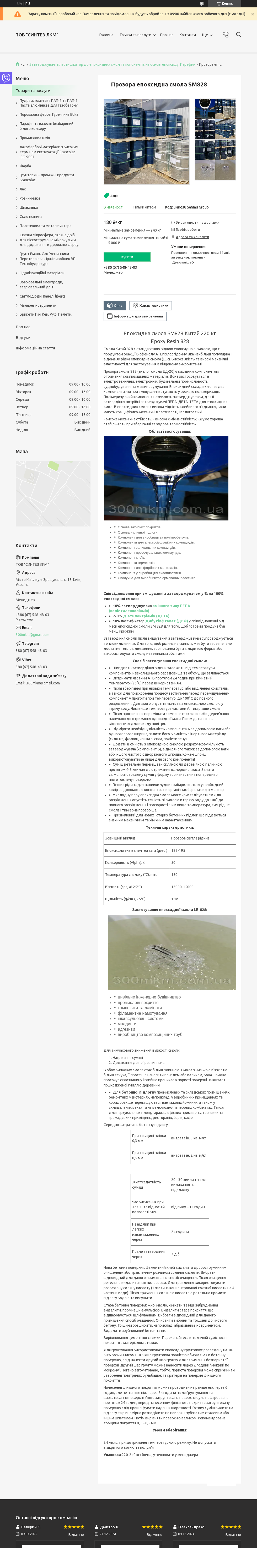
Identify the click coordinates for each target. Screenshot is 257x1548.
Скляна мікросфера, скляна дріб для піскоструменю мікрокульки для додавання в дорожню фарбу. (49, 240)
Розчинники (30, 198)
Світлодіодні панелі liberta (43, 296)
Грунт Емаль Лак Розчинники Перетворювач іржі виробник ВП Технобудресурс (48, 259)
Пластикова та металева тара (45, 226)
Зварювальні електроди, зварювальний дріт (41, 284)
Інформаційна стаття (35, 348)
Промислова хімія (35, 138)
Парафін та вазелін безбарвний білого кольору (46, 126)
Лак (23, 189)
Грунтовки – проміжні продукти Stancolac (47, 177)
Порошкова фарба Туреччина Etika (49, 114)
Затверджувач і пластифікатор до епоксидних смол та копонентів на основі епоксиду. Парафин (112, 64)
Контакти (188, 35)
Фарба (25, 166)
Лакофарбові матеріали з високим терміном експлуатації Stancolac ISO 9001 (49, 152)
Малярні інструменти (38, 305)
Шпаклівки (29, 207)
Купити (127, 257)
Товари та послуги (135, 35)
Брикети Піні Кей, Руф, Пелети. (46, 314)
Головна (106, 35)
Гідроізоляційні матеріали (42, 273)
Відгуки (23, 337)
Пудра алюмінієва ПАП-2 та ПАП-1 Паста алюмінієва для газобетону (49, 103)
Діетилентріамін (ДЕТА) (146, 616)
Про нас (166, 35)
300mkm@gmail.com (32, 635)
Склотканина (31, 217)
